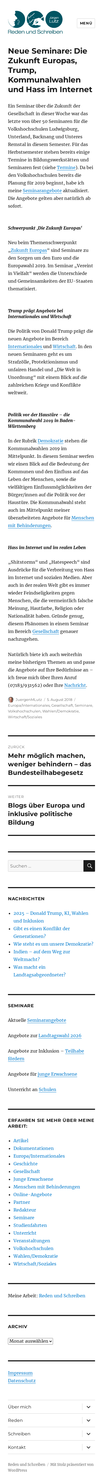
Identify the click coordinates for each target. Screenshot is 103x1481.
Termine (66, 167)
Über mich (19, 1407)
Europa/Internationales (29, 705)
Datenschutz (22, 1380)
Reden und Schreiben (62, 1295)
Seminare (83, 705)
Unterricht (25, 1233)
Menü (86, 23)
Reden (15, 1420)
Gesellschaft (45, 631)
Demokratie (50, 441)
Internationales (25, 346)
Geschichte (25, 1163)
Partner (21, 1202)
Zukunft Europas (29, 250)
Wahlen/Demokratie (60, 711)
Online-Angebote (32, 1194)
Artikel (20, 1140)
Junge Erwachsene (33, 1179)
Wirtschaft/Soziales (25, 717)
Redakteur (24, 1210)
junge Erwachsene (57, 1074)
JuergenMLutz (29, 699)
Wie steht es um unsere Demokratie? (53, 944)
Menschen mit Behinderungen (46, 1187)
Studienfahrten (30, 1225)
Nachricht (75, 685)
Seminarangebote (42, 190)
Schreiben (19, 1433)
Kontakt (17, 1447)
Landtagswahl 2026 (60, 1035)
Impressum (20, 1373)
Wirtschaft (64, 346)
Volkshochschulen (24, 711)
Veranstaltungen (31, 1240)
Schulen (47, 1089)
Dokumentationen (33, 1148)
